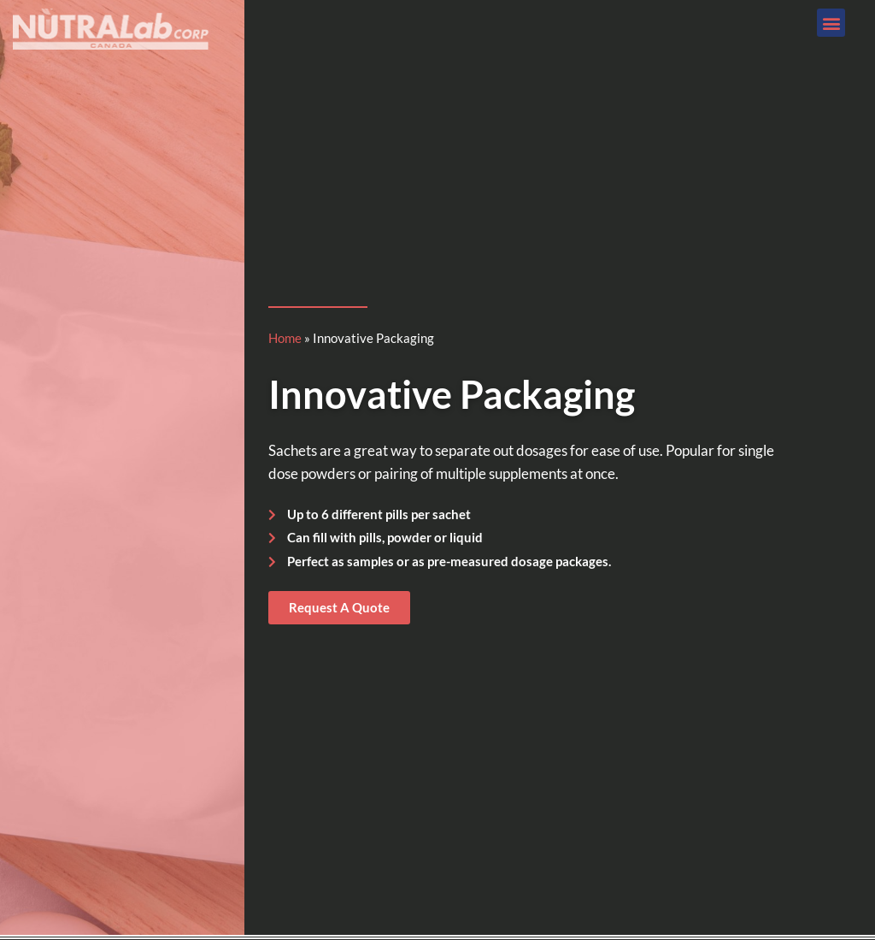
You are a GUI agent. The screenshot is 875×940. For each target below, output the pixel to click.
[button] (831, 23)
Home (285, 338)
